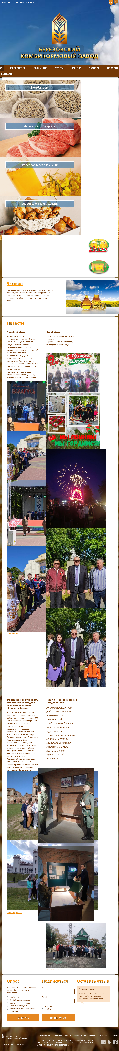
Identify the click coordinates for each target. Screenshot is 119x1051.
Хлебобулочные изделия (20, 1000)
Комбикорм (14, 997)
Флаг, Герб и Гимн (16, 332)
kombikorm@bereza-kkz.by (82, 1040)
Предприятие (17, 68)
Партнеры (114, 1035)
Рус (110, 2)
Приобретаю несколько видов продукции (22, 1010)
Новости (92, 1035)
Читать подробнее (14, 633)
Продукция (40, 68)
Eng (115, 1)
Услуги (59, 68)
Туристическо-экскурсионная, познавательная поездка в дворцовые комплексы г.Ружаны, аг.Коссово (22, 704)
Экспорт (94, 68)
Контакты (103, 1035)
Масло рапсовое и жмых (20, 1003)
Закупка (76, 68)
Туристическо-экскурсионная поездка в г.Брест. (61, 701)
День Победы (53, 332)
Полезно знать (80, 1035)
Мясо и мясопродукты (19, 1006)
